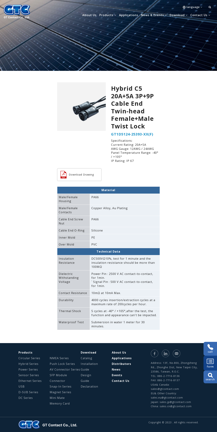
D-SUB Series (28, 392)
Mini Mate (57, 398)
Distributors (121, 364)
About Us (89, 15)
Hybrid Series (28, 364)
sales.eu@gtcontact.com (167, 397)
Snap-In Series (61, 386)
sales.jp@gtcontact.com (175, 402)
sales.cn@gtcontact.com (176, 406)
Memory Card (60, 403)
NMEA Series (59, 358)
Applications (128, 15)
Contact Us (120, 381)
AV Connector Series (65, 369)
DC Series (25, 398)
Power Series (28, 369)
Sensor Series (28, 375)
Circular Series (29, 358)
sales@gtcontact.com (165, 389)
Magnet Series (60, 392)
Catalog (86, 358)
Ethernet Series (30, 381)
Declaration (89, 386)
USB (21, 386)
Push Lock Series (62, 364)
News (116, 369)
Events (117, 375)
